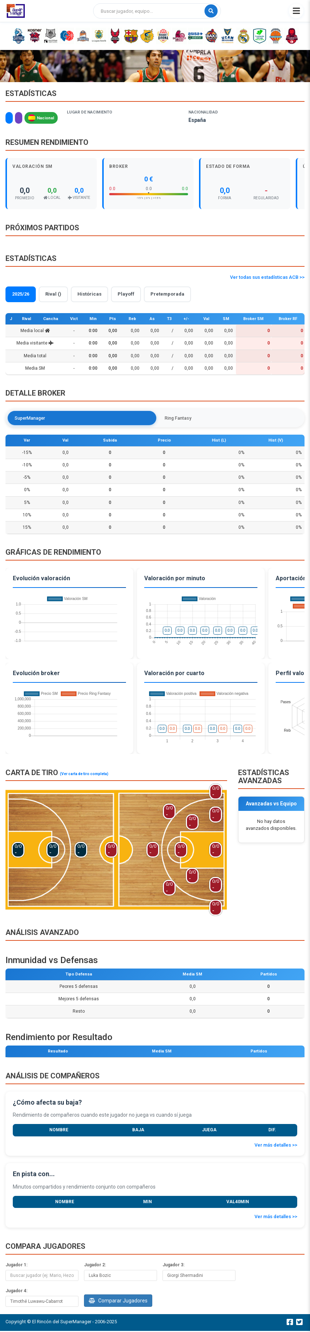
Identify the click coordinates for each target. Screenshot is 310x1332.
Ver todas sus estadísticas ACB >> (267, 277)
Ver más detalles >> (275, 1146)
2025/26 (20, 294)
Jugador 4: (16, 1291)
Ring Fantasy (81, 418)
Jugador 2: (95, 1266)
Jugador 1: (16, 1266)
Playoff (126, 294)
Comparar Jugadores (118, 1302)
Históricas (89, 294)
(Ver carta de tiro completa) (84, 775)
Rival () (53, 294)
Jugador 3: (173, 1266)
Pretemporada (167, 294)
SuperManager (32, 418)
